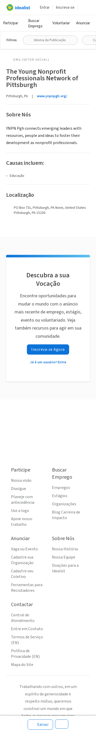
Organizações (64, 504)
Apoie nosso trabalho (21, 521)
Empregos (61, 487)
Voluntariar (61, 23)
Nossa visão (21, 480)
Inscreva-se (65, 7)
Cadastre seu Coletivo (22, 573)
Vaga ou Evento (24, 549)
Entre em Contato (27, 629)
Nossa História (65, 549)
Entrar (45, 7)
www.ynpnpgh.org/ (52, 96)
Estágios (59, 496)
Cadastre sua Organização (22, 560)
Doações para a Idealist (65, 568)
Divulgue (18, 488)
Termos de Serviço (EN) (27, 640)
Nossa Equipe (63, 557)
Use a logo (20, 510)
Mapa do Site (22, 665)
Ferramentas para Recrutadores (26, 587)
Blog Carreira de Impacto (66, 515)
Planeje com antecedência (22, 499)
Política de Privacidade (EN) (25, 653)
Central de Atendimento (23, 617)
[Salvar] (40, 724)
